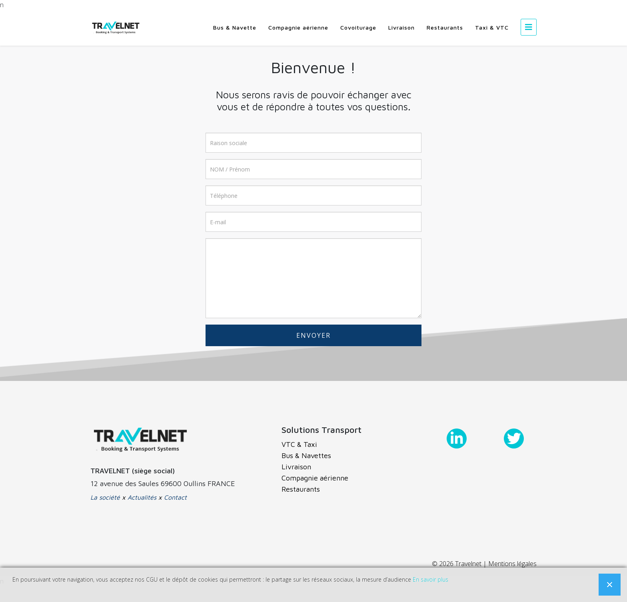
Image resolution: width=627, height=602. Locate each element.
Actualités (142, 497)
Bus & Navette (234, 27)
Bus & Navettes (306, 455)
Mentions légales (512, 563)
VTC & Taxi (299, 444)
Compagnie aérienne (298, 27)
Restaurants (445, 27)
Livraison (401, 27)
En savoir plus (430, 579)
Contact (175, 497)
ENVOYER (313, 335)
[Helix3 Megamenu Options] (529, 27)
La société (105, 497)
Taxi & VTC (492, 27)
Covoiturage (358, 27)
